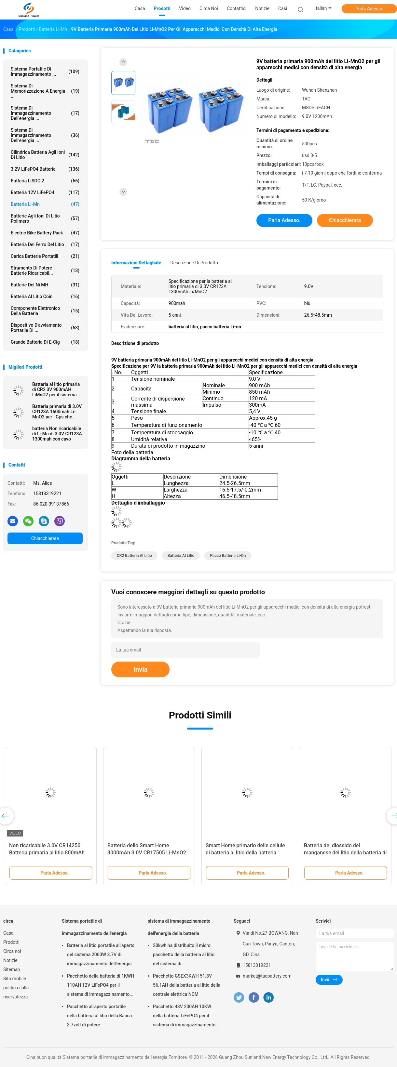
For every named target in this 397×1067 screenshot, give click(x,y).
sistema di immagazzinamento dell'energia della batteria (179, 927)
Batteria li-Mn (45, 204)
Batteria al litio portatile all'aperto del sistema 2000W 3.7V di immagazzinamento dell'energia (101, 954)
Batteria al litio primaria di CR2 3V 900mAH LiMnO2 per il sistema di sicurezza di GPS (56, 389)
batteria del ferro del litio (45, 244)
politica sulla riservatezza (16, 992)
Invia (140, 669)
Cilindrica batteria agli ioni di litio (45, 155)
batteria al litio (181, 555)
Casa (8, 933)
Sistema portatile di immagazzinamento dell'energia (94, 927)
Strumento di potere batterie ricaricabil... (45, 270)
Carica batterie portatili (45, 256)
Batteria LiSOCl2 (45, 181)
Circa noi (12, 951)
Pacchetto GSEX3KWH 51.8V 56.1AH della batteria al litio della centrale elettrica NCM (186, 985)
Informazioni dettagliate (136, 262)
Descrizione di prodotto (194, 262)
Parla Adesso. (369, 8)
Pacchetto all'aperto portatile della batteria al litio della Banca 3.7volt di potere (99, 1015)
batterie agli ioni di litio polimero (45, 218)
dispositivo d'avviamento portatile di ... (45, 328)
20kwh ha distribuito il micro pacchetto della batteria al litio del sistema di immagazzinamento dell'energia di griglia (185, 955)
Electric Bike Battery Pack (45, 233)
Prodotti (11, 942)
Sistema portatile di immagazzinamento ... (45, 71)
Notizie (10, 960)
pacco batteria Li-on (228, 555)
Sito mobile (14, 978)
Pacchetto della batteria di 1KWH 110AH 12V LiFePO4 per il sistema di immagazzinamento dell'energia (100, 986)
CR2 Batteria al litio (134, 555)
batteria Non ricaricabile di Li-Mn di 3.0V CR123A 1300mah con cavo (57, 433)
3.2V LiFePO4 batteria (45, 169)
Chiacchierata (45, 538)
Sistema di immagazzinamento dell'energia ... (45, 135)
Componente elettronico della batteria (45, 311)
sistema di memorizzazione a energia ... (45, 91)
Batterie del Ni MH (45, 285)
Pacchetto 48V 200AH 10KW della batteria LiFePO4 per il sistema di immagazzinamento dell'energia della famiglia (184, 1016)
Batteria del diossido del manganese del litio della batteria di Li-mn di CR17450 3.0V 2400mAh (345, 852)
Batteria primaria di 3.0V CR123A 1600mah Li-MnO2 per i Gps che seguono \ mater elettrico (57, 411)
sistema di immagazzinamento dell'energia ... (45, 113)
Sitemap (11, 969)
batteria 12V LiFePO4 (45, 192)
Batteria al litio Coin (45, 296)
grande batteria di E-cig (45, 342)
